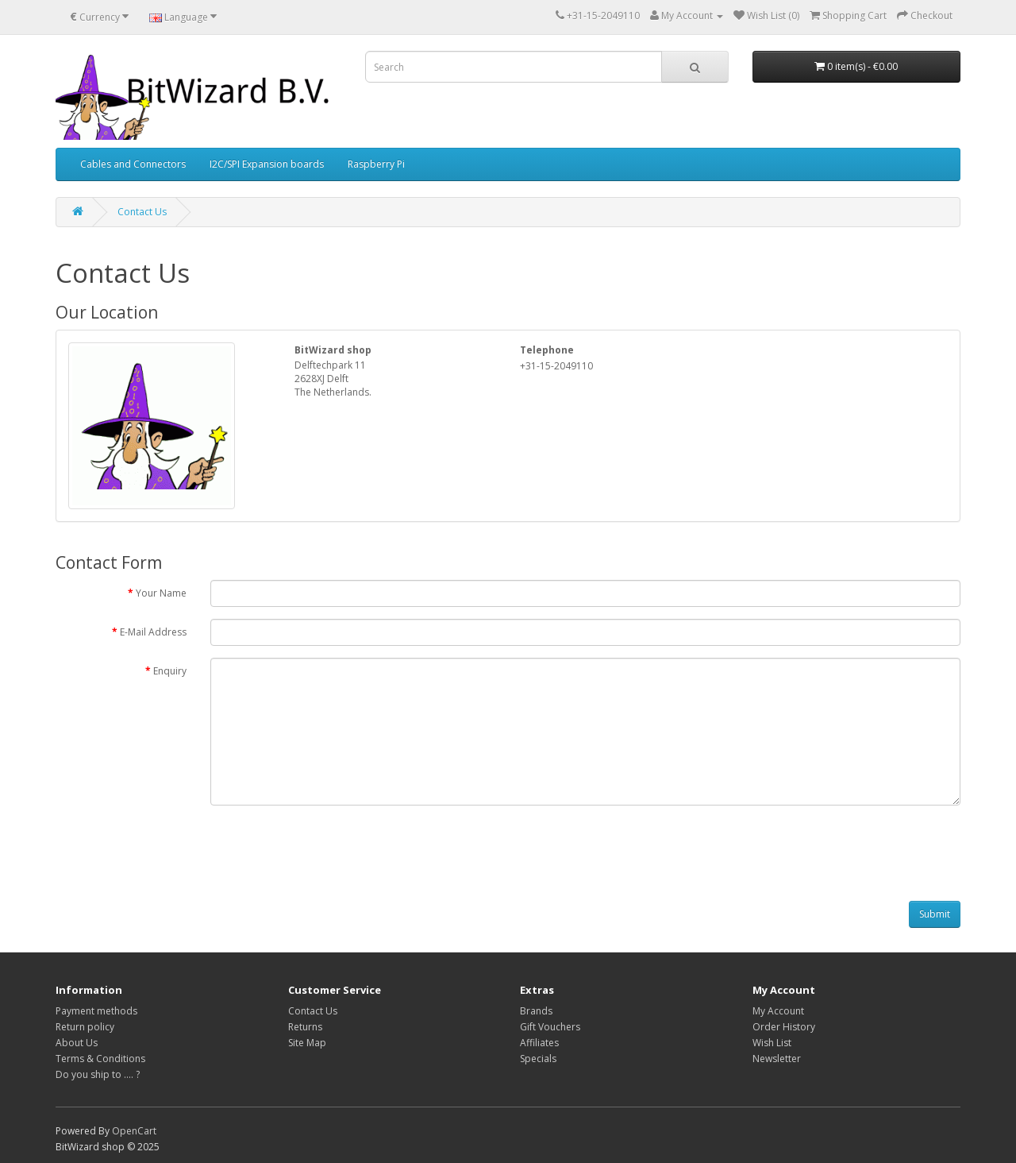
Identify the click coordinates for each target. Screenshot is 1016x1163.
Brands (536, 1011)
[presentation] (331, 848)
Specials (538, 1058)
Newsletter (776, 1058)
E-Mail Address (153, 632)
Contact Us (142, 211)
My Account (778, 1011)
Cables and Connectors (133, 164)
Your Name (161, 593)
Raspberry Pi (376, 164)
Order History (783, 1027)
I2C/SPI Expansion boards (267, 164)
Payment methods (96, 1011)
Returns (305, 1027)
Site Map (307, 1042)
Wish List (771, 1042)
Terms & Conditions (100, 1058)
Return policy (85, 1027)
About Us (77, 1042)
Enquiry (170, 671)
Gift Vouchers (550, 1027)
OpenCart (134, 1131)
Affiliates (539, 1042)
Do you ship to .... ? (98, 1074)
